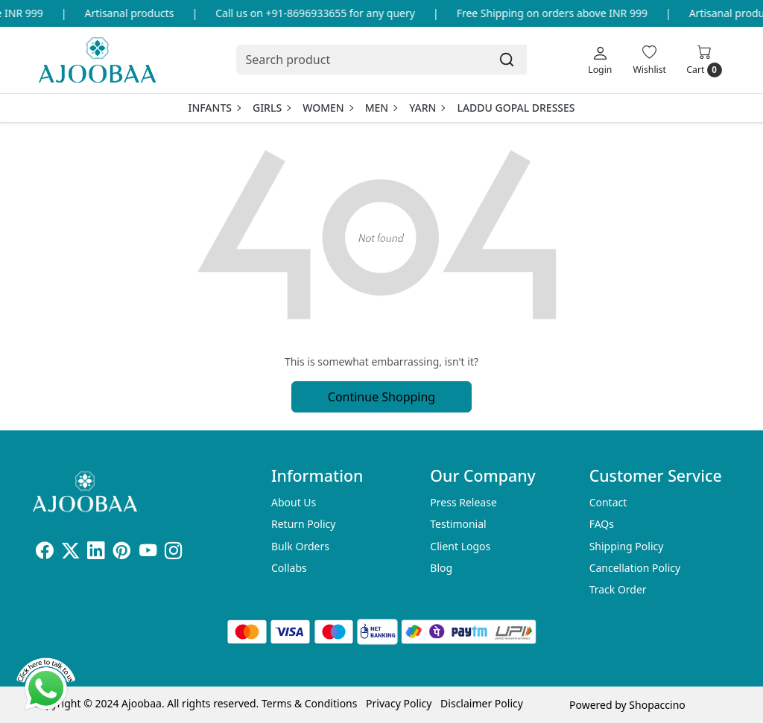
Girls (271, 108)
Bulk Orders (300, 546)
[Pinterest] (121, 553)
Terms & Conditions (310, 703)
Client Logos (460, 546)
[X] (70, 553)
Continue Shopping (381, 397)
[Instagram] (173, 553)
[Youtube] (147, 553)
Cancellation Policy (635, 568)
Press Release (463, 502)
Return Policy (303, 524)
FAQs (601, 524)
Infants (214, 108)
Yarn (426, 108)
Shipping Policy (626, 546)
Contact (608, 502)
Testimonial (458, 524)
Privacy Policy (398, 703)
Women (327, 108)
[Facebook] (44, 553)
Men (381, 108)
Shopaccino (657, 705)
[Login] (600, 59)
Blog (441, 568)
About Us (293, 502)
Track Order (618, 589)
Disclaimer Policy (481, 703)
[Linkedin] (95, 553)
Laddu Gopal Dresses (515, 108)
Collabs (289, 568)
